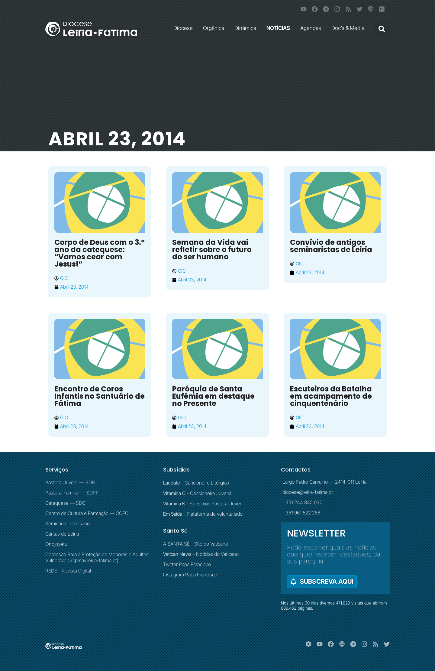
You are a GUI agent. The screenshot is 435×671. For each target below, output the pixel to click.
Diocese (184, 28)
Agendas (312, 28)
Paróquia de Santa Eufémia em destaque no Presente (213, 396)
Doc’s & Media (349, 28)
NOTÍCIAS (279, 28)
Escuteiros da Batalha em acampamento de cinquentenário (331, 396)
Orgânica (215, 28)
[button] (382, 29)
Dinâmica (246, 28)
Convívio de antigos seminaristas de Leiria (331, 245)
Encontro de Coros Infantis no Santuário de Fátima (99, 396)
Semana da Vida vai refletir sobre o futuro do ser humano (212, 249)
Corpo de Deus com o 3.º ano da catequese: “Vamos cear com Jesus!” (99, 253)
